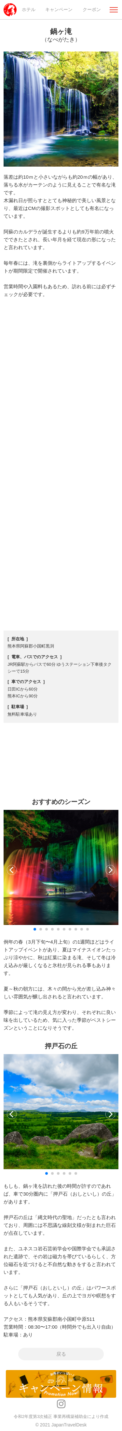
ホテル (28, 9)
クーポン (92, 9)
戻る (61, 1354)
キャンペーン (59, 9)
